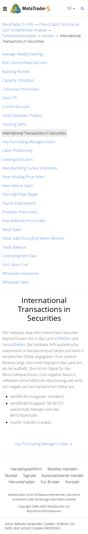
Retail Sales (11, 229)
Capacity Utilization (18, 80)
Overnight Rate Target (20, 194)
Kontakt (72, 481)
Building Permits (16, 71)
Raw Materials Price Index (23, 220)
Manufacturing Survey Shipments (29, 168)
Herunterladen (22, 481)
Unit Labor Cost (15, 264)
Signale (29, 475)
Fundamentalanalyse (19, 35)
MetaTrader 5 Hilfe (18, 24)
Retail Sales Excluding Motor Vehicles (33, 238)
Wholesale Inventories (20, 273)
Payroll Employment (18, 203)
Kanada (48, 35)
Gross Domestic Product (22, 115)
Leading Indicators (17, 159)
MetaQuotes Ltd (58, 506)
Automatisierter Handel (62, 475)
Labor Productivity (17, 150)
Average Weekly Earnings (23, 54)
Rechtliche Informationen (44, 511)
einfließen (62, 338)
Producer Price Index (20, 212)
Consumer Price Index (20, 89)
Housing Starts (14, 124)
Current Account (16, 106)
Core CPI (9, 97)
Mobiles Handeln (63, 469)
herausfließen (13, 344)
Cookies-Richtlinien (46, 528)
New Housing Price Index (23, 176)
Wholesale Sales (15, 282)
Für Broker (50, 481)
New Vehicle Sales (17, 185)
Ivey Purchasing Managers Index (28, 141)
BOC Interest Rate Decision (24, 62)
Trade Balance (14, 247)
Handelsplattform (26, 469)
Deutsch (68, 8)
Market (11, 475)
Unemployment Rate (19, 255)
